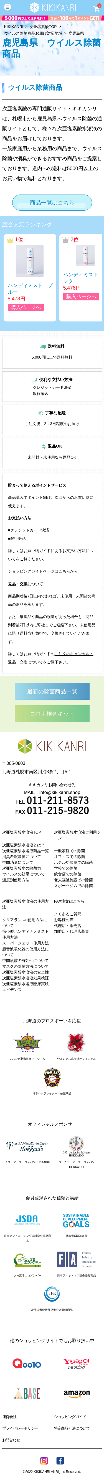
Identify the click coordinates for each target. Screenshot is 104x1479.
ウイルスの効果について (23, 874)
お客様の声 (63, 920)
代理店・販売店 (67, 925)
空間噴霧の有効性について (25, 960)
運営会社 (9, 1416)
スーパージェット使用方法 (25, 943)
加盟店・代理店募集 (71, 931)
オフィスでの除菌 (69, 856)
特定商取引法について (72, 1428)
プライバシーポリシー (20, 1428)
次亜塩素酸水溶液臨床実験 (25, 984)
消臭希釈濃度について (21, 856)
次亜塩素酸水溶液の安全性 (25, 972)
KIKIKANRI (13, 26)
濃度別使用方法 (15, 880)
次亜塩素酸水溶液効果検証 (25, 978)
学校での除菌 (65, 868)
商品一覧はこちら (52, 203)
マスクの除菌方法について (25, 966)
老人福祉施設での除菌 (73, 880)
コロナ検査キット (52, 714)
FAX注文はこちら (69, 901)
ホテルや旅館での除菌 (73, 862)
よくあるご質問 (67, 914)
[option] (30, 277)
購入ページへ (26, 307)
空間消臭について (17, 862)
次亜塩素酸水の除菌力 (21, 868)
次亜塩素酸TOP (43, 26)
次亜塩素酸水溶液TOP (21, 832)
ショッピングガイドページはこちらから (43, 571)
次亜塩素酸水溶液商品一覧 (25, 851)
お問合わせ (11, 1440)
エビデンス (12, 989)
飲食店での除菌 (67, 874)
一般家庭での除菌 (69, 851)
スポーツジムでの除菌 (73, 885)
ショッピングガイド (70, 1416)
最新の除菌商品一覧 (52, 691)
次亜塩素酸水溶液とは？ (23, 845)
